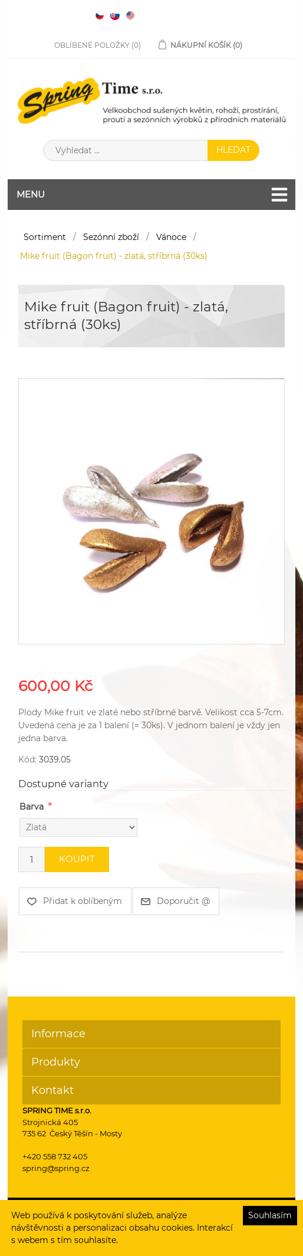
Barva (31, 806)
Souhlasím (270, 1215)
